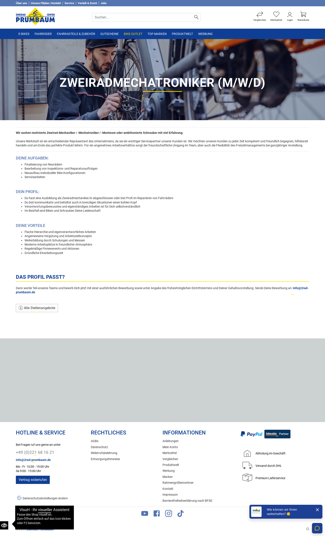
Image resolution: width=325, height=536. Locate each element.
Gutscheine (109, 34)
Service (69, 3)
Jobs (104, 3)
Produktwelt (182, 34)
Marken (167, 477)
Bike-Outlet (133, 34)
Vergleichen (170, 459)
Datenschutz (99, 447)
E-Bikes (23, 34)
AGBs (94, 441)
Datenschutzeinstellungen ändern (45, 498)
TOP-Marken (157, 34)
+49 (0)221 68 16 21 (35, 452)
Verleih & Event (87, 3)
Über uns (21, 3)
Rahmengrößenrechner (178, 483)
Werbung (205, 34)
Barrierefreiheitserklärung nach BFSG (187, 501)
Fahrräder (43, 34)
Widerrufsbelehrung (104, 453)
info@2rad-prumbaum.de (33, 460)
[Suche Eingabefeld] (142, 17)
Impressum (170, 495)
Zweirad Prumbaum (40, 529)
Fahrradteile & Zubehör (76, 34)
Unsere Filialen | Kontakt (46, 3)
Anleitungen (170, 441)
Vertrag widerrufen (33, 480)
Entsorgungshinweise (105, 459)
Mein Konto (170, 447)
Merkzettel (169, 453)
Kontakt (167, 489)
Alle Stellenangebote (37, 308)
